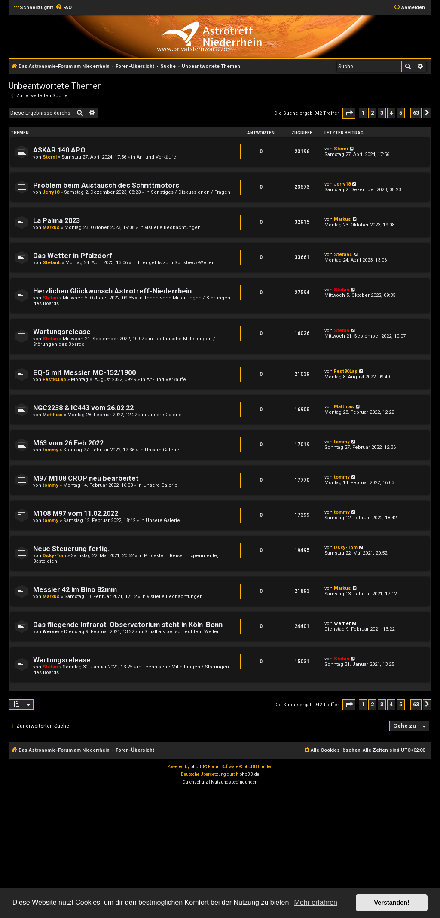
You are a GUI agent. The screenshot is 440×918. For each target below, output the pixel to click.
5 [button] (400, 113)
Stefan (50, 298)
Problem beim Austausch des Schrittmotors (106, 185)
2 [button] (372, 113)
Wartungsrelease (62, 332)
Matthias (53, 415)
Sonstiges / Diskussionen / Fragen (190, 192)
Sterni (50, 157)
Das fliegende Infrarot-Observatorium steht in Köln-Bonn (128, 625)
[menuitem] (63, 8)
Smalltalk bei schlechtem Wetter (181, 631)
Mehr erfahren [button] (315, 902)
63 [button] (416, 113)
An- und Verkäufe (156, 157)
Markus (51, 227)
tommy (50, 450)
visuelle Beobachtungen (173, 227)
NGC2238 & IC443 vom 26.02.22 (83, 408)
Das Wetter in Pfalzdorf (72, 256)
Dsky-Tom (54, 555)
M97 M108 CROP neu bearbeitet (86, 478)
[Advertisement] (220, 853)
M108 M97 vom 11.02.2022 (75, 513)
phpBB (197, 766)
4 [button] (391, 113)
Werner (51, 631)
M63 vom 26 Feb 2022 (68, 443)
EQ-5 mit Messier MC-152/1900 (84, 373)
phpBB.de (249, 774)
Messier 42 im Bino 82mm (75, 590)
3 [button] (381, 113)
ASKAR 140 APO (59, 150)
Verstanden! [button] (391, 902)
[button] (348, 113)
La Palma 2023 (56, 221)
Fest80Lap (54, 379)
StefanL (52, 262)
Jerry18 (51, 192)
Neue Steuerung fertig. (71, 549)
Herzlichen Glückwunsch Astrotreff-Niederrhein (112, 291)
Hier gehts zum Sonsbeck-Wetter (176, 262)
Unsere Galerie (164, 415)
